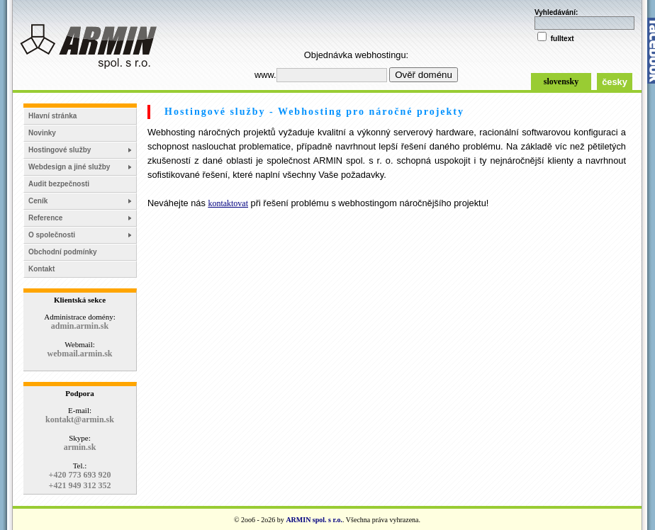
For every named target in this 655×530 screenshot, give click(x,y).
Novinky (42, 133)
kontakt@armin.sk (79, 419)
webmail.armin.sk (79, 354)
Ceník (37, 201)
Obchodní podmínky (62, 252)
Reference (45, 218)
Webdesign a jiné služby (69, 167)
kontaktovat (228, 203)
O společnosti (51, 235)
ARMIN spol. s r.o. (314, 520)
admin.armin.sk (79, 326)
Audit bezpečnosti (58, 184)
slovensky (561, 81)
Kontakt (41, 269)
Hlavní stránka (52, 116)
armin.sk (80, 447)
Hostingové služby (59, 150)
